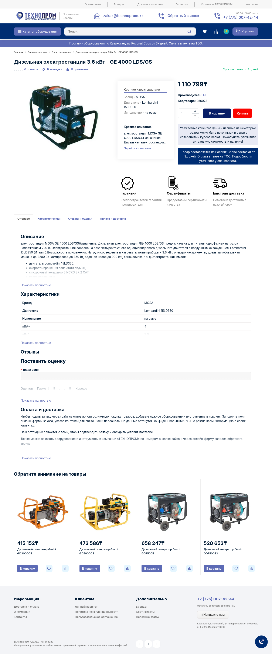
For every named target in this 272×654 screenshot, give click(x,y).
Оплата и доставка (113, 218)
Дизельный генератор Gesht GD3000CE (36, 551)
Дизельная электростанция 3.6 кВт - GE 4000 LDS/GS (106, 52)
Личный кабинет (86, 606)
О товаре (23, 218)
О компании (93, 4)
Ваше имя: (31, 370)
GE (205, 95)
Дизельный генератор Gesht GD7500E (161, 551)
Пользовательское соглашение (96, 616)
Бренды (119, 4)
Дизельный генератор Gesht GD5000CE (98, 551)
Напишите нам (213, 614)
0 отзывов (31, 69)
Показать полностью (36, 285)
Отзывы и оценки (80, 218)
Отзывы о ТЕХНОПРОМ (216, 4)
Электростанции (61, 52)
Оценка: (27, 388)
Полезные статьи (148, 616)
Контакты (251, 4)
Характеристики (48, 218)
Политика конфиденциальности (96, 611)
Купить (242, 113)
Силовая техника (37, 52)
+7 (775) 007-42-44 (216, 599)
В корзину (217, 113)
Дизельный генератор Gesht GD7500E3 (223, 551)
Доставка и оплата (150, 4)
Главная (18, 52)
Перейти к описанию (138, 148)
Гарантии (182, 4)
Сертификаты (145, 611)
